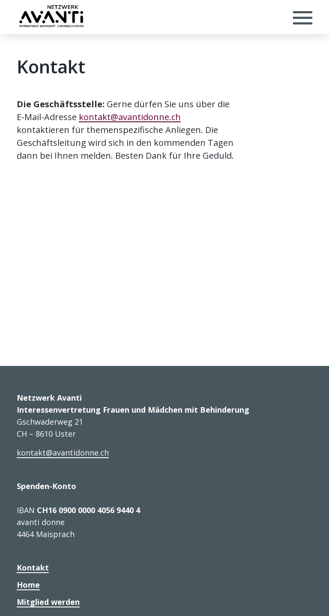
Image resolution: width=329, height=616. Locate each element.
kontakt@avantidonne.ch (130, 117)
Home (28, 585)
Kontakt (33, 567)
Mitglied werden (48, 602)
